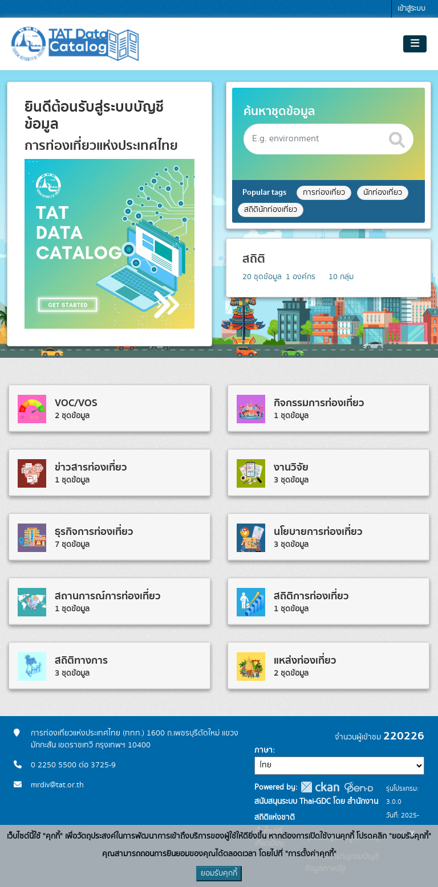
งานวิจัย (291, 467)
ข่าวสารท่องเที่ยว (91, 467)
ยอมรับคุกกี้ (219, 873)
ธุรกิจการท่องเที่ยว (94, 532)
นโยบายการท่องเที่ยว (318, 532)
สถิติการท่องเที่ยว (311, 596)
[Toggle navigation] (415, 43)
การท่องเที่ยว (324, 192)
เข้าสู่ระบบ (411, 8)
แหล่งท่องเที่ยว (305, 660)
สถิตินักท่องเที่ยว (270, 209)
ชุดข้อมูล (262, 277)
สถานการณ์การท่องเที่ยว (108, 596)
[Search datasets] (328, 139)
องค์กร (300, 277)
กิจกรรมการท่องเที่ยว (319, 403)
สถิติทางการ (81, 660)
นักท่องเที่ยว (382, 192)
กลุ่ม (341, 277)
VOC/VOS (76, 403)
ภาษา (263, 750)
